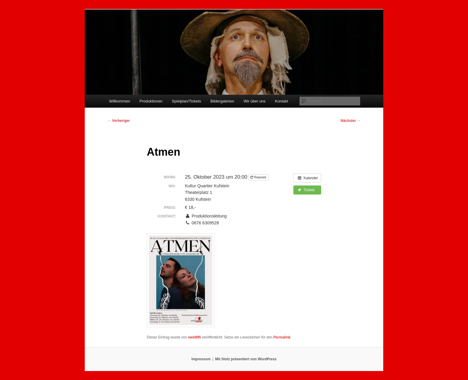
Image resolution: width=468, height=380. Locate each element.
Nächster (351, 121)
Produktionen (150, 101)
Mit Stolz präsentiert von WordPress (246, 359)
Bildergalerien (222, 101)
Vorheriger (118, 121)
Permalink (281, 337)
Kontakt (281, 101)
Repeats (258, 177)
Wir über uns (255, 101)
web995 (194, 337)
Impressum (200, 359)
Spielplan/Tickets (186, 101)
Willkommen (119, 101)
